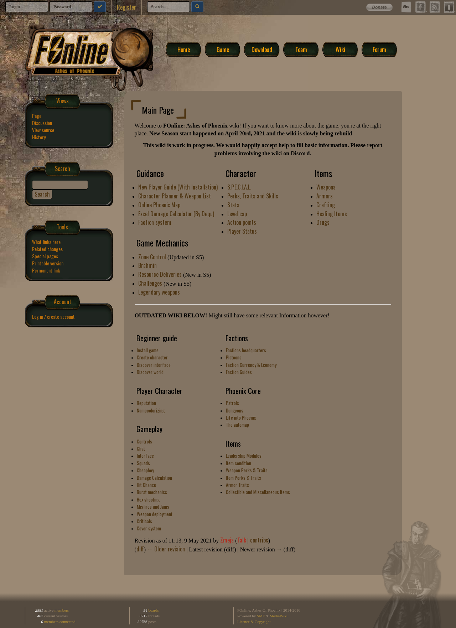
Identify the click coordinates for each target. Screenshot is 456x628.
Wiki (340, 49)
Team (301, 49)
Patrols (232, 402)
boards (153, 610)
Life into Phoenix (241, 417)
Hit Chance (146, 484)
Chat (141, 448)
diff (140, 549)
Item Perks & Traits (243, 477)
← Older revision (166, 549)
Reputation (146, 402)
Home (183, 49)
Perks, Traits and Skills (252, 196)
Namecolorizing (151, 410)
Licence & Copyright (253, 621)
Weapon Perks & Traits (247, 470)
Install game (148, 350)
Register (126, 7)
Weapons (326, 187)
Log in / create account (53, 316)
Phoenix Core (243, 390)
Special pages (45, 256)
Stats (233, 205)
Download (262, 49)
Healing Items (331, 213)
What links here (46, 241)
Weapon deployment (154, 514)
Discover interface (154, 364)
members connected (60, 621)
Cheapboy (145, 470)
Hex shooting (148, 499)
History (39, 137)
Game (223, 49)
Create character (152, 357)
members (62, 610)
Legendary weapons (159, 292)
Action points (241, 222)
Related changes (47, 249)
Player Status (242, 231)
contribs (259, 540)
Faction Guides (239, 371)
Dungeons (234, 410)
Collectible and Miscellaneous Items (258, 491)
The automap (237, 424)
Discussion (42, 122)
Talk (241, 540)
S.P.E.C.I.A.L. (239, 187)
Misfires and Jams (153, 506)
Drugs (323, 222)
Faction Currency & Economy (251, 364)
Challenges (150, 283)
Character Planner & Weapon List (174, 196)
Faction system (154, 222)
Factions (237, 338)
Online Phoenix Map (159, 205)
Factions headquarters (246, 350)
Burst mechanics (152, 491)
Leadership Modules (243, 455)
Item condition (238, 463)
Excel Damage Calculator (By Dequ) (176, 213)
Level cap (237, 213)
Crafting (325, 205)
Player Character (159, 390)
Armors (324, 196)
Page (36, 115)
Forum (379, 49)
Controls (144, 441)
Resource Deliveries (160, 274)
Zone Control (152, 257)
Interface (145, 455)
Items (233, 443)
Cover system (149, 528)
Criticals (144, 521)
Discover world (150, 371)
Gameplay (149, 429)
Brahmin (147, 265)
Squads (143, 463)
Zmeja (227, 540)
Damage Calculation (154, 477)
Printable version (47, 263)
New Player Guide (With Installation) (178, 187)
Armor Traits (237, 484)
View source (43, 130)
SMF (261, 616)
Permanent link (46, 270)
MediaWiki (278, 616)
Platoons (234, 357)
